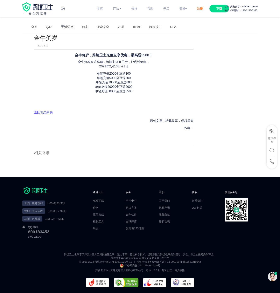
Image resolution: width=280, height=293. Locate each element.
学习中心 (131, 200)
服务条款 (164, 214)
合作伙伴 (131, 214)
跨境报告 (155, 27)
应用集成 (98, 214)
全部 (34, 27)
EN (63, 25)
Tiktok (136, 27)
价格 (95, 207)
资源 (121, 27)
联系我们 (197, 200)
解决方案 (131, 207)
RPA (173, 27)
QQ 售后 (197, 207)
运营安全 (103, 27)
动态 (85, 27)
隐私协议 (167, 270)
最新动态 (164, 221)
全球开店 (131, 221)
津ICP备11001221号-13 (118, 261)
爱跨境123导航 (135, 228)
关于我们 (164, 200)
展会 (95, 228)
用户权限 (180, 270)
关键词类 (67, 27)
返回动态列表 (43, 112)
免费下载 (98, 200)
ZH (63, 8)
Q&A (49, 27)
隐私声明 (164, 207)
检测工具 (98, 221)
